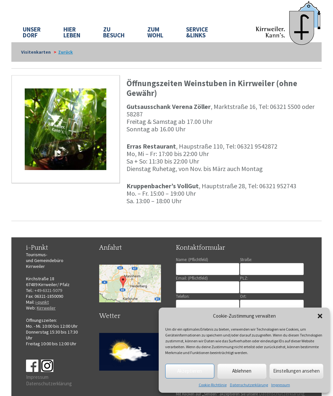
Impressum (280, 384)
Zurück (65, 52)
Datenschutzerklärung (249, 384)
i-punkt (42, 302)
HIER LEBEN (71, 32)
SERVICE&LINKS (197, 32)
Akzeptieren (189, 371)
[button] (320, 316)
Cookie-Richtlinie (213, 384)
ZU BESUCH (114, 32)
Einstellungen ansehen (296, 371)
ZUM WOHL (155, 32)
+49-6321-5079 (48, 290)
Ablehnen (241, 371)
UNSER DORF (32, 32)
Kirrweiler (46, 308)
